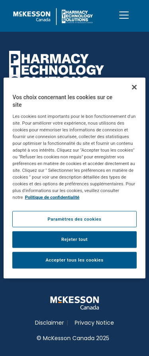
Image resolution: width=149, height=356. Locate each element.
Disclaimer (49, 323)
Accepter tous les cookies (75, 260)
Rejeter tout (74, 239)
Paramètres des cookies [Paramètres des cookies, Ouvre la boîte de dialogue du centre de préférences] (74, 218)
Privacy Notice (94, 323)
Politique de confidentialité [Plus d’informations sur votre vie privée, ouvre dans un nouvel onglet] (52, 197)
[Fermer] (134, 87)
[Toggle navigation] (124, 15)
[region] (74, 178)
